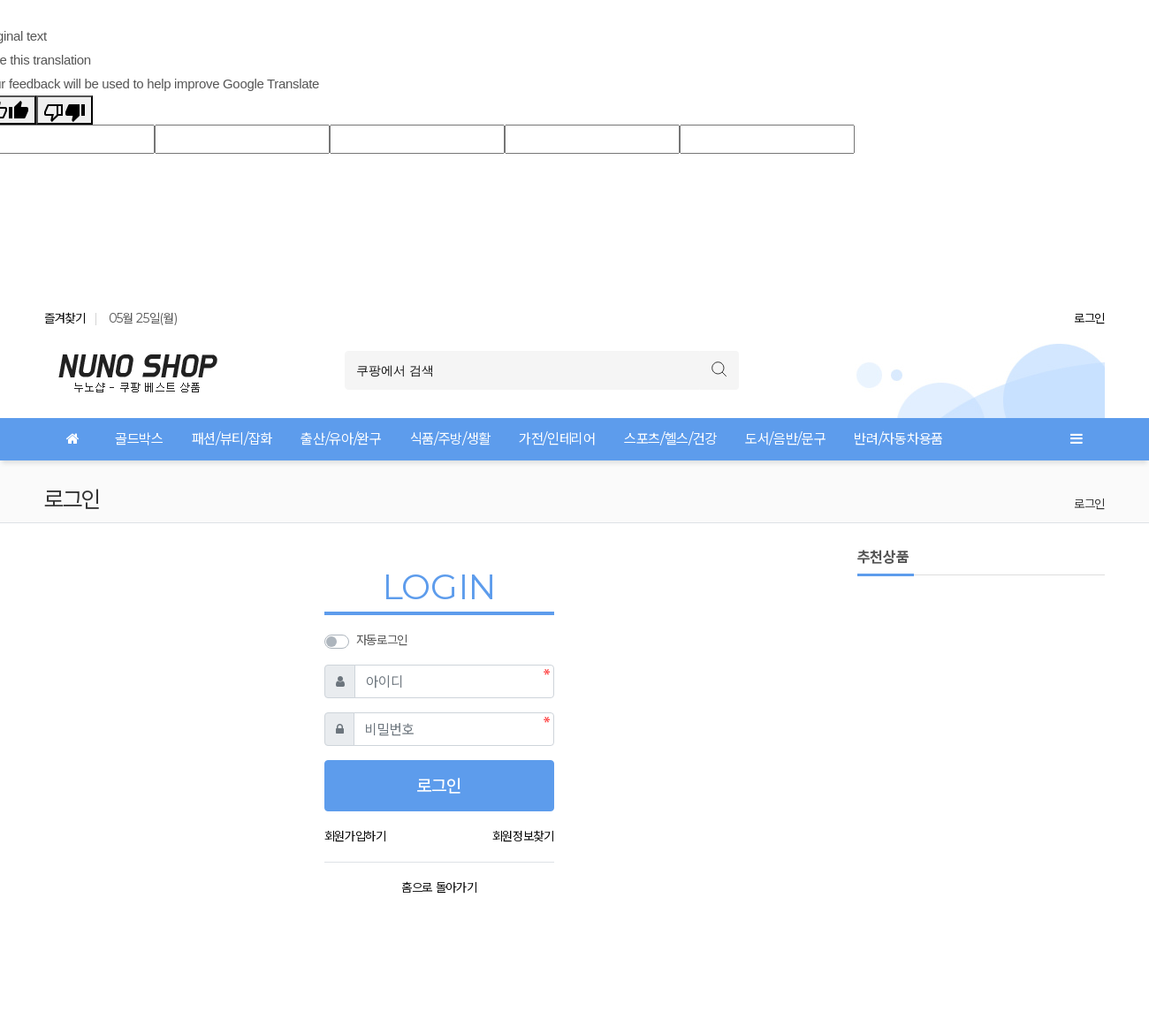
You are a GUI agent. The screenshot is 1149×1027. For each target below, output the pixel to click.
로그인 (1089, 318)
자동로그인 (381, 640)
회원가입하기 (355, 836)
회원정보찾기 (523, 836)
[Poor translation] (64, 110)
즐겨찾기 (65, 318)
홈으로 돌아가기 (438, 887)
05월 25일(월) (143, 318)
